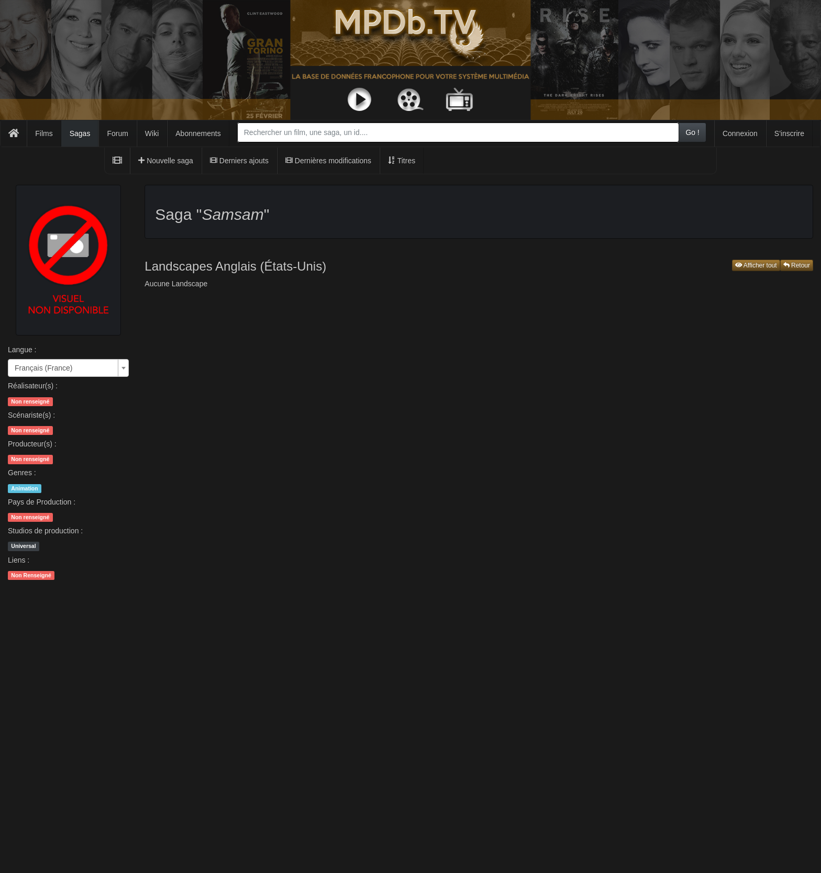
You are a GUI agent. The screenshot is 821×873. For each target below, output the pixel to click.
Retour (796, 265)
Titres (401, 160)
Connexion (740, 133)
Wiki (152, 133)
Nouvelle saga (165, 160)
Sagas (80, 133)
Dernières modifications (328, 160)
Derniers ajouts (239, 160)
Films (43, 133)
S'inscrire (789, 133)
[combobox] (458, 132)
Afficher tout (756, 265)
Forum (117, 133)
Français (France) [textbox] (43, 368)
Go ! (692, 132)
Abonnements (197, 133)
